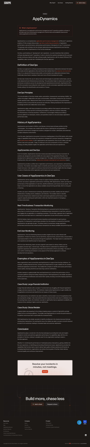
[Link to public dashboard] (52, 427)
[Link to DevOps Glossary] (7, 429)
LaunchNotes (84, 443)
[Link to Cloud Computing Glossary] (9, 433)
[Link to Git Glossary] (6, 431)
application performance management (47, 41)
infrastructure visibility (26, 140)
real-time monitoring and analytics (49, 43)
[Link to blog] (4, 425)
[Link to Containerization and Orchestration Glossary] (12, 435)
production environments (63, 71)
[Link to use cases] (5, 423)
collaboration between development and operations (51, 160)
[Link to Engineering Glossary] (8, 427)
